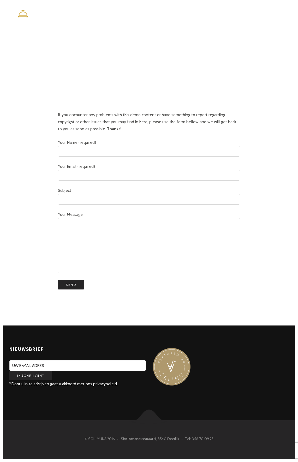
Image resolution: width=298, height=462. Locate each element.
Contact (273, 15)
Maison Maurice (234, 15)
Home (199, 15)
